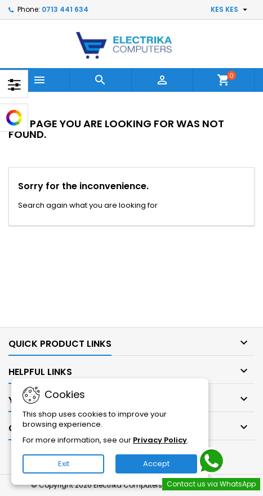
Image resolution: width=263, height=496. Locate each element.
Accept (156, 463)
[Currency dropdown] (230, 9)
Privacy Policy (160, 440)
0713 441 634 (65, 9)
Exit (63, 463)
